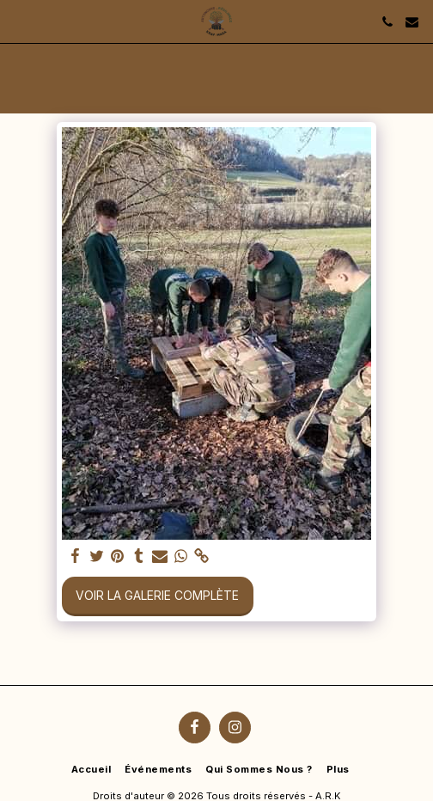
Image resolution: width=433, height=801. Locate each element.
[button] (19, 21)
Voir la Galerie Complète (157, 595)
